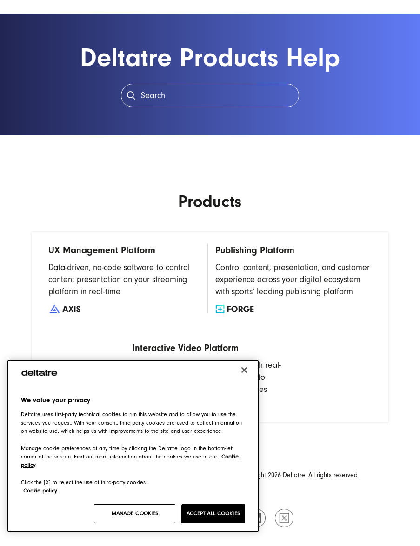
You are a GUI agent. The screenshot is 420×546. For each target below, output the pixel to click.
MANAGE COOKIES (135, 513)
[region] (133, 446)
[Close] (244, 370)
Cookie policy (40, 490)
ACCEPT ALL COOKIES (213, 513)
